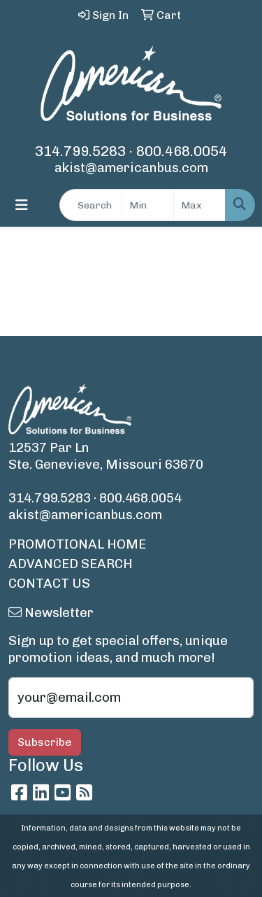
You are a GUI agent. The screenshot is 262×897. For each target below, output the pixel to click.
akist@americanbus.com (131, 168)
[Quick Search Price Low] (148, 205)
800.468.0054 (181, 151)
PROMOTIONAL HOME (77, 544)
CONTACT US (49, 583)
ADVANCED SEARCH (70, 564)
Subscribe (44, 742)
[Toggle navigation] (21, 205)
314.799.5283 (80, 151)
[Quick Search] (90, 205)
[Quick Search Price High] (199, 205)
